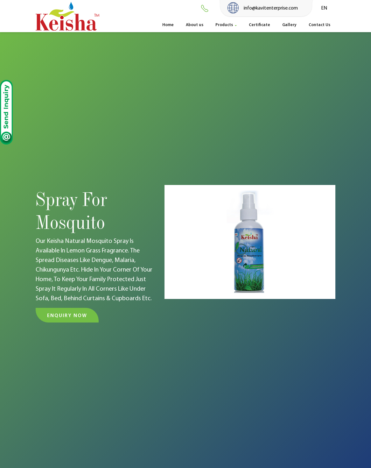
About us (194, 24)
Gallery (289, 24)
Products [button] (224, 24)
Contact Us (319, 24)
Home (170, 24)
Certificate (259, 24)
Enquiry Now (67, 315)
